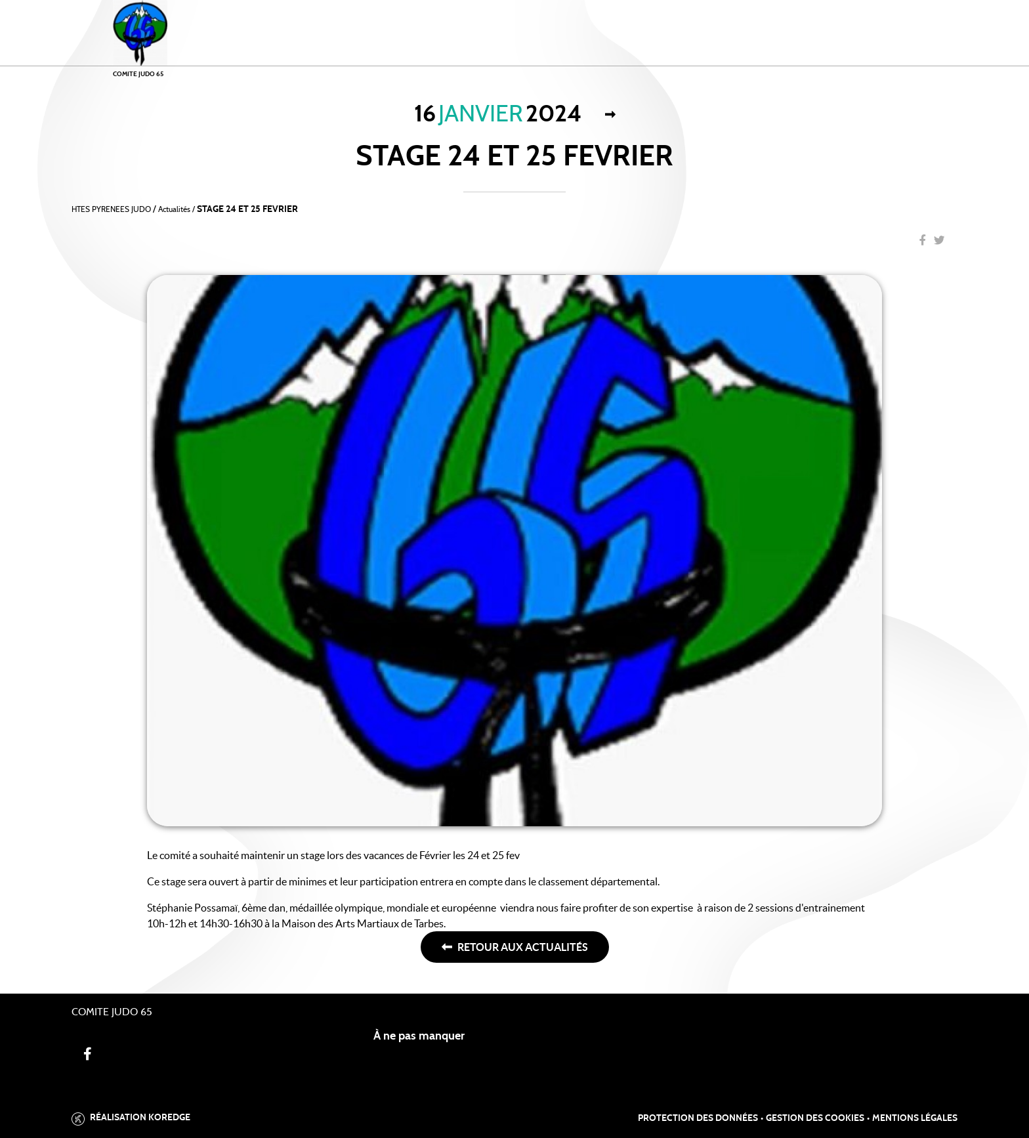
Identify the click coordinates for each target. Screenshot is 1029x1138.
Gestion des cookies (815, 1118)
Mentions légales (914, 1118)
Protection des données (698, 1118)
